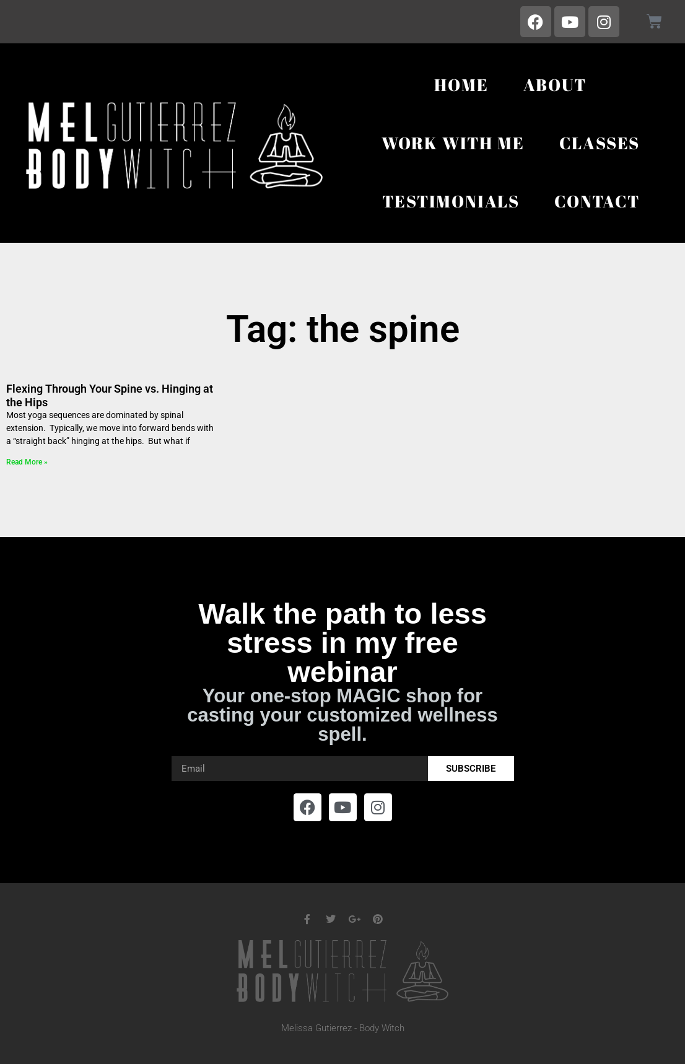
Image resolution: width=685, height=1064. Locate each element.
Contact (597, 201)
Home (461, 84)
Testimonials (451, 201)
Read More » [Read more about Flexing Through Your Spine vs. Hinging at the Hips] (27, 462)
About (555, 84)
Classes (599, 142)
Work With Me (453, 142)
